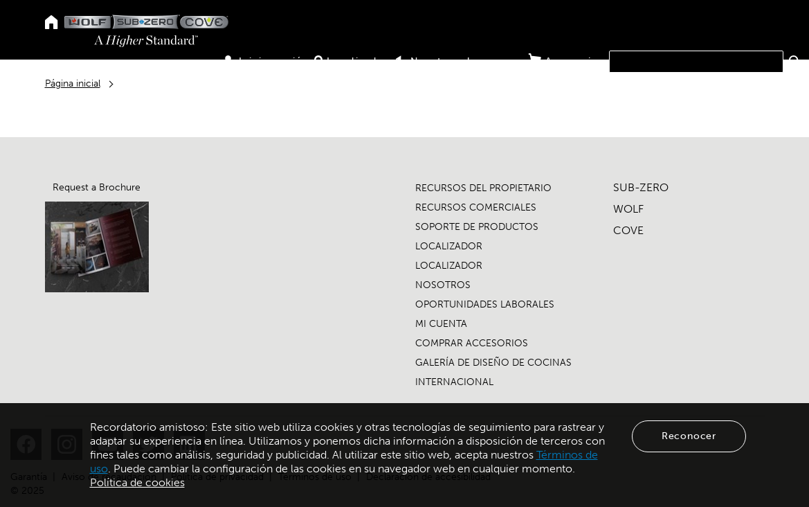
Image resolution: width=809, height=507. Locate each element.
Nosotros (740, 84)
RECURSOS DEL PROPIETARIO (483, 188)
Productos (480, 84)
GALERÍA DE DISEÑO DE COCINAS (493, 362)
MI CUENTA (441, 324)
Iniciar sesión (265, 62)
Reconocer (689, 436)
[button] (794, 61)
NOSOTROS (443, 285)
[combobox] (696, 61)
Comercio (616, 84)
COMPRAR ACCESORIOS (471, 343)
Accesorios (566, 61)
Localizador (351, 62)
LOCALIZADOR (448, 246)
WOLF (628, 208)
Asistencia (679, 84)
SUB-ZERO (641, 187)
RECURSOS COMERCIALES (475, 207)
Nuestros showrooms (458, 62)
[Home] (51, 23)
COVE (628, 230)
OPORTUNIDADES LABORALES (484, 304)
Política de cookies (137, 482)
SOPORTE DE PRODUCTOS (476, 227)
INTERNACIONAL (454, 382)
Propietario (548, 84)
